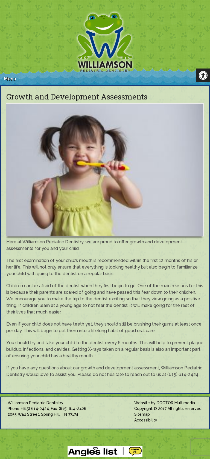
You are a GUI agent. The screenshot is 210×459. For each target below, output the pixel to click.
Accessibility (145, 420)
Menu (10, 78)
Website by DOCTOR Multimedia (164, 403)
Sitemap (142, 414)
